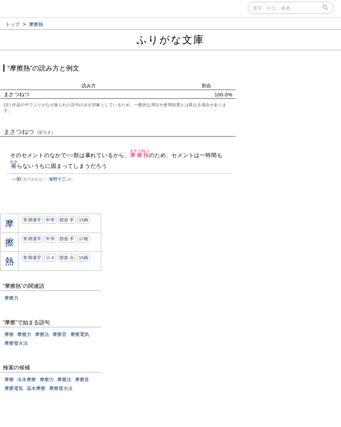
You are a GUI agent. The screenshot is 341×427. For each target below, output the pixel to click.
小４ (50, 257)
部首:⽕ (67, 257)
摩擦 (9, 334)
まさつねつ (28, 131)
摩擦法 (42, 334)
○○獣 (16, 179)
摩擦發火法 (16, 343)
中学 (50, 219)
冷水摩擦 (26, 379)
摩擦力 (11, 298)
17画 (83, 238)
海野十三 (57, 179)
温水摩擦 (36, 388)
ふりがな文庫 (170, 39)
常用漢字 (32, 219)
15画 (83, 219)
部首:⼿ (67, 219)
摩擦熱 (140, 155)
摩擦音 (59, 334)
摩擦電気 (79, 334)
